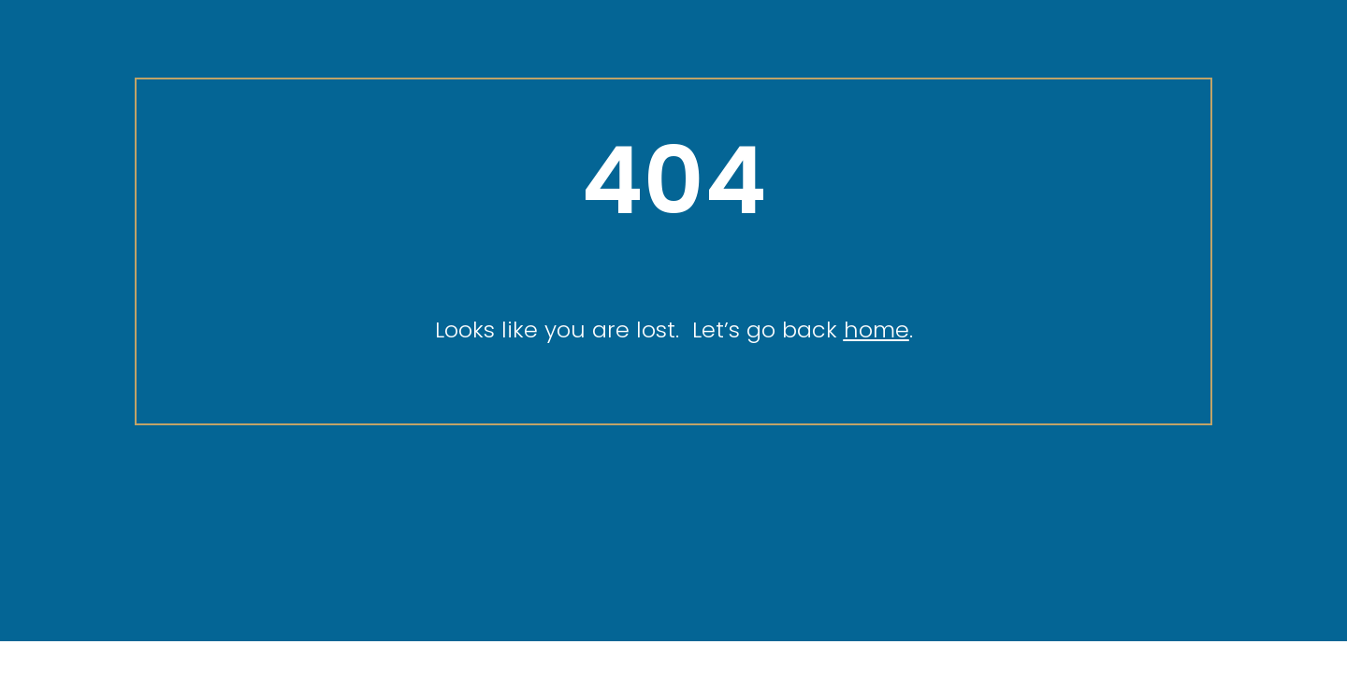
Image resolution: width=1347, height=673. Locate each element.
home (876, 329)
